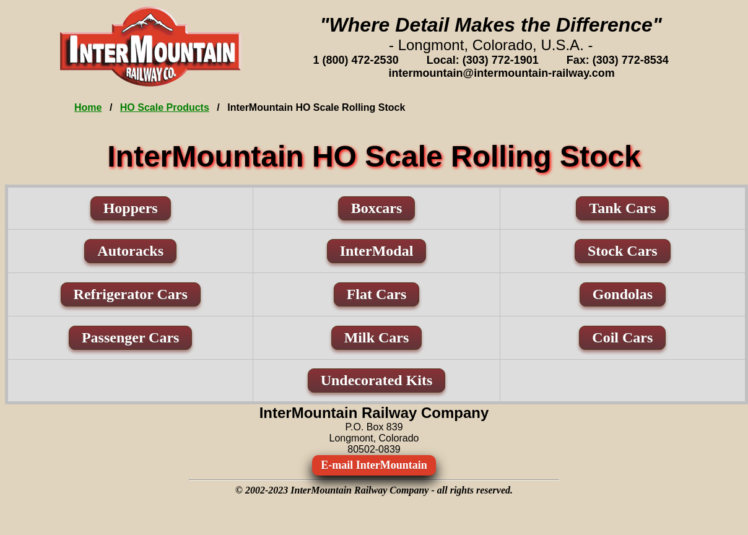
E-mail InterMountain (374, 465)
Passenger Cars (131, 337)
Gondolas (623, 294)
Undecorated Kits (377, 380)
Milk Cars (376, 337)
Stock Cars (623, 251)
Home (88, 107)
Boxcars (376, 208)
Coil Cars (622, 337)
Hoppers (130, 208)
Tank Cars (622, 208)
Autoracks (130, 251)
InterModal (377, 251)
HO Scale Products (164, 107)
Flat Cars (377, 294)
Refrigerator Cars (131, 294)
